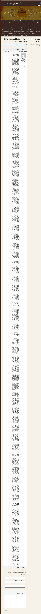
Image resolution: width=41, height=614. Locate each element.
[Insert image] (12, 591)
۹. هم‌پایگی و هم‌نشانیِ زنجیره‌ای (7, 24)
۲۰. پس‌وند (37, 31)
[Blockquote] (17, 591)
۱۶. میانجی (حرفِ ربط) (30, 29)
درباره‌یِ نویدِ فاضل (13, 35)
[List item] (7, 591)
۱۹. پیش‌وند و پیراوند (29, 31)
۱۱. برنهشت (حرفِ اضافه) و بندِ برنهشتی (8, 27)
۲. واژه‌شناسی (25, 20)
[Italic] (22, 591)
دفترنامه (32, 33)
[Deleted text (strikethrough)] (14, 591)
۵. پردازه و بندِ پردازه (14, 22)
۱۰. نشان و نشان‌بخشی (19, 24)
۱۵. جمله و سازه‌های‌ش (19, 29)
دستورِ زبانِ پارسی (4, 20)
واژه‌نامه (2, 33)
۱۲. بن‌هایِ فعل (21, 27)
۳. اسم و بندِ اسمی (33, 20)
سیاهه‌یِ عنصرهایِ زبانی (10, 33)
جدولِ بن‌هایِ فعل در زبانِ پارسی (23, 33)
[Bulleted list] (10, 591)
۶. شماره (21, 22)
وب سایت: (21, 584)
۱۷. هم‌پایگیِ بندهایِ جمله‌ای (6, 31)
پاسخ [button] (6, 51)
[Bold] (23, 591)
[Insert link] (20, 591)
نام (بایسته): (21, 576)
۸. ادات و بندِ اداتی (33, 22)
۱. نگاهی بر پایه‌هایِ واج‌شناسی (15, 20)
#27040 (4, 51)
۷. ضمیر (26, 22)
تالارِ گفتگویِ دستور (4, 35)
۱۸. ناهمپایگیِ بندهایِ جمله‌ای (18, 31)
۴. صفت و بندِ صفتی (4, 22)
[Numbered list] (9, 591)
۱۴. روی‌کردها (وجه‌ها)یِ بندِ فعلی (7, 29)
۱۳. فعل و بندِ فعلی (29, 27)
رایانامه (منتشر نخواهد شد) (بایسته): (18, 580)
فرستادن (4, 610)
